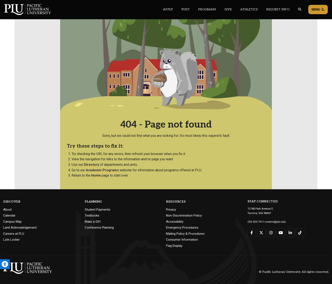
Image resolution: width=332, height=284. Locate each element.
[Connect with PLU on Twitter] (261, 232)
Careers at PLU (13, 234)
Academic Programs (102, 170)
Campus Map (12, 222)
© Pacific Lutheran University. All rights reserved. (294, 271)
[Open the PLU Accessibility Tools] (5, 264)
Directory (91, 165)
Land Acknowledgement (20, 227)
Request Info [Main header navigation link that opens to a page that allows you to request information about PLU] (277, 9)
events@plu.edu (276, 221)
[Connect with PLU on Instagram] (271, 232)
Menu (318, 9)
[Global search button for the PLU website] (299, 9)
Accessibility (174, 222)
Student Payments (97, 209)
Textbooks (92, 215)
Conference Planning (99, 227)
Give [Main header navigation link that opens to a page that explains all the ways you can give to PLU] (228, 9)
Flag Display (174, 246)
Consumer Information (182, 239)
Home (96, 175)
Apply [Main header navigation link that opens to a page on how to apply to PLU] (168, 9)
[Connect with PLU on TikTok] (300, 232)
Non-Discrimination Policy (184, 215)
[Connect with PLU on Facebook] (252, 232)
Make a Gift (93, 222)
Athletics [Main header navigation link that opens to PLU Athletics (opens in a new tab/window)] (249, 9)
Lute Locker (11, 239)
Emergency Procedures (182, 227)
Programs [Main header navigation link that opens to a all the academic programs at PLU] (207, 9)
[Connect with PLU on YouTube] (280, 232)
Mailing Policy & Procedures (185, 234)
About (7, 209)
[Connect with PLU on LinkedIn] (290, 232)
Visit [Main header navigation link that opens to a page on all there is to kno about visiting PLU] (185, 9)
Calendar (9, 215)
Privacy (171, 209)
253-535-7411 (256, 221)
